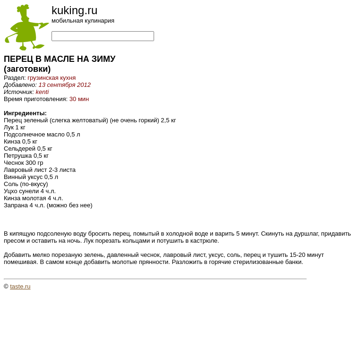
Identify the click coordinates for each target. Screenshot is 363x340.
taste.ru (20, 286)
